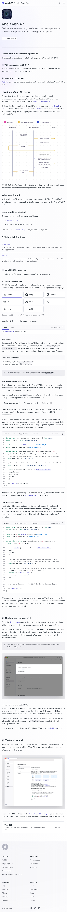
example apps (22, 230)
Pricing (4, 893)
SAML (56, 106)
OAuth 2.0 (40, 109)
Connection (6, 244)
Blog (3, 886)
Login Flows (52, 728)
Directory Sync (7, 867)
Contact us (26, 315)
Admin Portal (6, 871)
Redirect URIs (12, 647)
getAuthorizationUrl (43, 470)
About (32, 886)
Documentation (35, 860)
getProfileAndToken (44, 548)
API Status (33, 867)
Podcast (5, 889)
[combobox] (56, 327)
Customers (34, 889)
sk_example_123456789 (26, 362)
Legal (32, 897)
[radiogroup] (33, 302)
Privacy (32, 900)
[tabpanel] (33, 332)
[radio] (12, 295)
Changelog (34, 863)
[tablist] (9, 327)
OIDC (4, 109)
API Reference (30, 495)
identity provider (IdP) (41, 101)
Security (5, 897)
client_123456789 (25, 364)
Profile (4, 255)
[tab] (5, 327)
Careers (32, 893)
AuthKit (5, 82)
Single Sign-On (7, 863)
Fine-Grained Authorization (12, 874)
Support (5, 900)
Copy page (9, 38)
